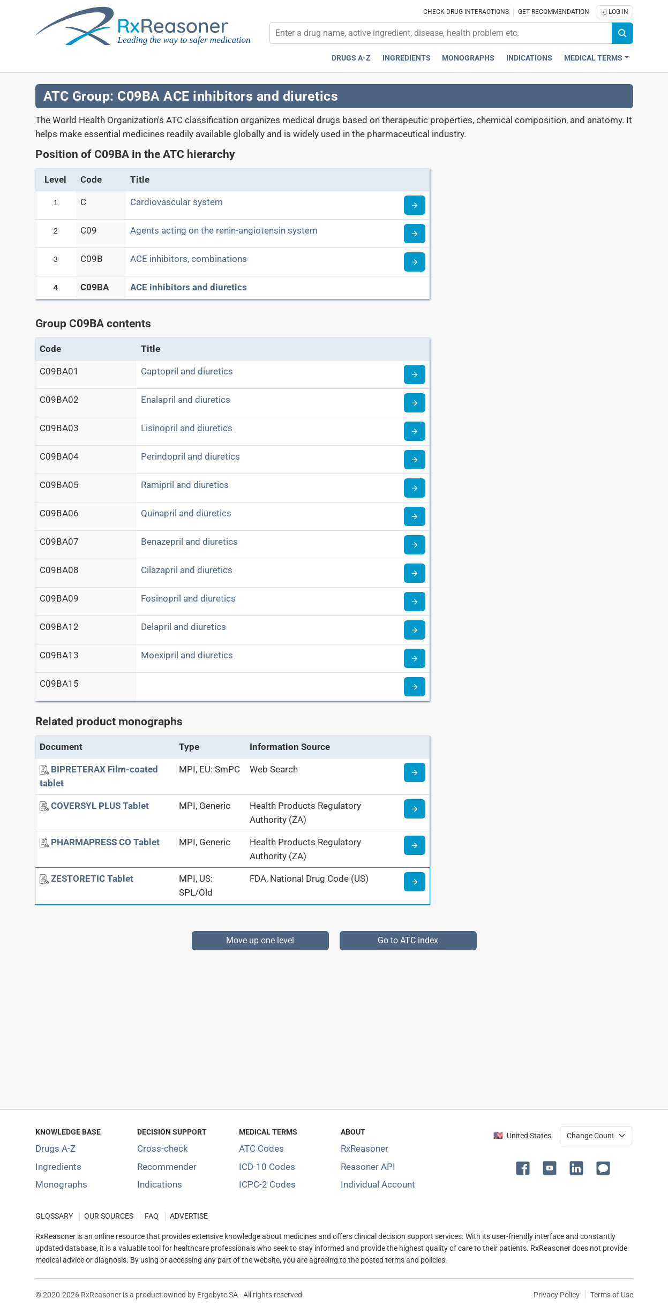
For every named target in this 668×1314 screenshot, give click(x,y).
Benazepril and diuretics (189, 541)
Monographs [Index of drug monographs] (61, 1184)
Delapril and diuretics (183, 626)
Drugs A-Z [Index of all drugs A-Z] (55, 1148)
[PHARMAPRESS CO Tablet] (105, 842)
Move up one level (260, 940)
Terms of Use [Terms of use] (611, 1294)
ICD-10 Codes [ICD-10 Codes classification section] (267, 1166)
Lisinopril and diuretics (186, 428)
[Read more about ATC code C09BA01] (414, 374)
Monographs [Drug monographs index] (468, 58)
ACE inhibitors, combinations (188, 258)
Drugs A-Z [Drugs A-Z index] (351, 58)
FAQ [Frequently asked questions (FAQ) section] (152, 1216)
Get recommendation (553, 12)
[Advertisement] (334, 1025)
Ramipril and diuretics (185, 484)
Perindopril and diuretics (190, 456)
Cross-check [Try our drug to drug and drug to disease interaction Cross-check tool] (162, 1148)
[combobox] (440, 33)
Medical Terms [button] (593, 58)
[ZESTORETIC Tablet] (92, 878)
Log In (614, 12)
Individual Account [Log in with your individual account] (378, 1184)
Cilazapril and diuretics (186, 570)
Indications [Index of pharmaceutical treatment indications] (159, 1184)
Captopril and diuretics (187, 371)
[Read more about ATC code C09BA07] (414, 544)
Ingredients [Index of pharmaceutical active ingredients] (58, 1166)
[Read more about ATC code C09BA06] (414, 516)
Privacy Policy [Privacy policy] (557, 1294)
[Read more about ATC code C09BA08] (414, 573)
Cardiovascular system (176, 202)
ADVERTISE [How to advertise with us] (189, 1216)
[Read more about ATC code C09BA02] (414, 402)
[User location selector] (596, 1135)
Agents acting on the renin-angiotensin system (224, 230)
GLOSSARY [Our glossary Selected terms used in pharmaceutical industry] (54, 1216)
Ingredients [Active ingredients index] (406, 58)
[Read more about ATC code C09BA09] (414, 601)
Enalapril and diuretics (185, 399)
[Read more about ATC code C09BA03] (414, 431)
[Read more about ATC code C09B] (414, 262)
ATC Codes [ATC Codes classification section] (261, 1148)
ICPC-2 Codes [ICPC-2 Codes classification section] (267, 1184)
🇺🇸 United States (522, 1135)
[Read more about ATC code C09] (414, 233)
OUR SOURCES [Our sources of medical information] (108, 1216)
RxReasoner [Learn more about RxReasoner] (364, 1148)
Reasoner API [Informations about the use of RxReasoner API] (368, 1166)
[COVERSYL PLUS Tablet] (100, 805)
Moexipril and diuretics (187, 655)
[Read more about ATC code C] (414, 205)
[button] (525, 1167)
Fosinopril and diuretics (188, 598)
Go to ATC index (408, 940)
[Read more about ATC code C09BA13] (414, 658)
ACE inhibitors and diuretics (188, 287)
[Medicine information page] (414, 772)
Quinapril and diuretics (186, 513)
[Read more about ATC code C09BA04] (414, 459)
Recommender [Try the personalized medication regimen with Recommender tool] (167, 1166)
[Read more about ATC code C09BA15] (414, 686)
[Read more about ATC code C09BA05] (414, 488)
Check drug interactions (466, 12)
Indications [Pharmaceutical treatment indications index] (529, 58)
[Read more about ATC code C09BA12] (414, 630)
